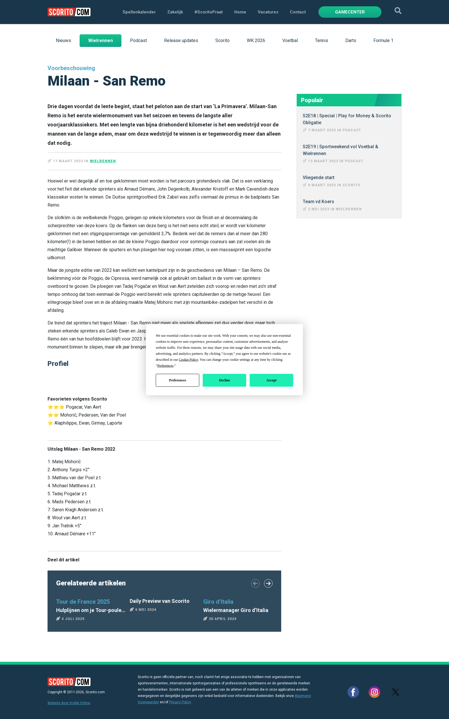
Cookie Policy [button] (188, 359)
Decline (224, 380)
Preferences (177, 380)
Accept (271, 380)
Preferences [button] (165, 365)
